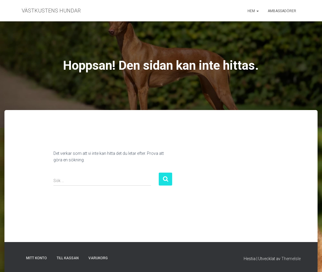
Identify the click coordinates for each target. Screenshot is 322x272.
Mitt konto (36, 258)
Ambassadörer (282, 11)
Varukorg (98, 258)
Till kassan (68, 258)
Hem (253, 11)
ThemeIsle (291, 258)
